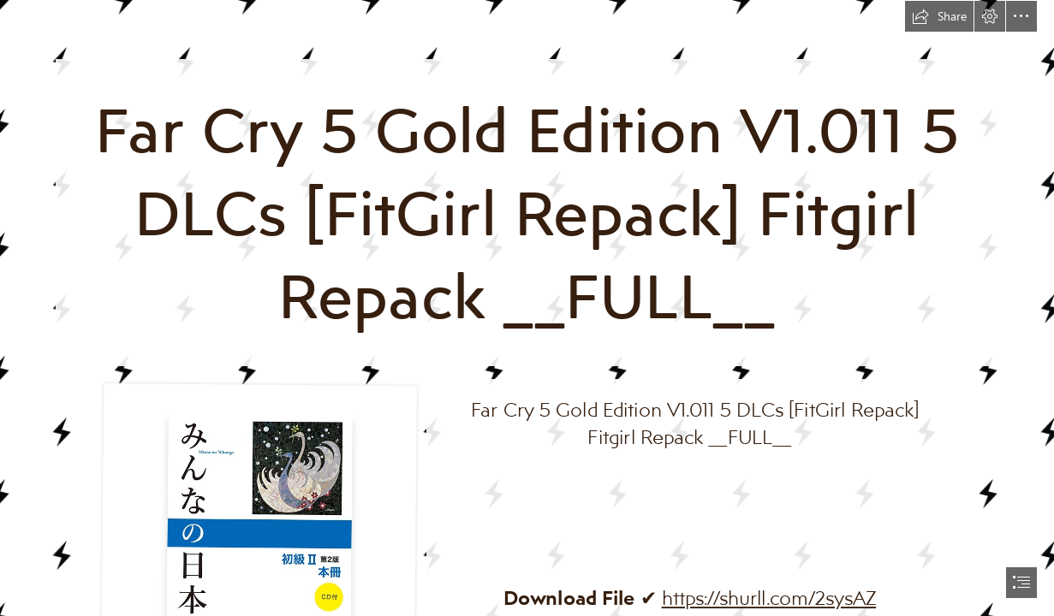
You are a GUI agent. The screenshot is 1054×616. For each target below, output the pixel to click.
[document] (527, 308)
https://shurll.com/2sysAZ (769, 597)
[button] (939, 16)
